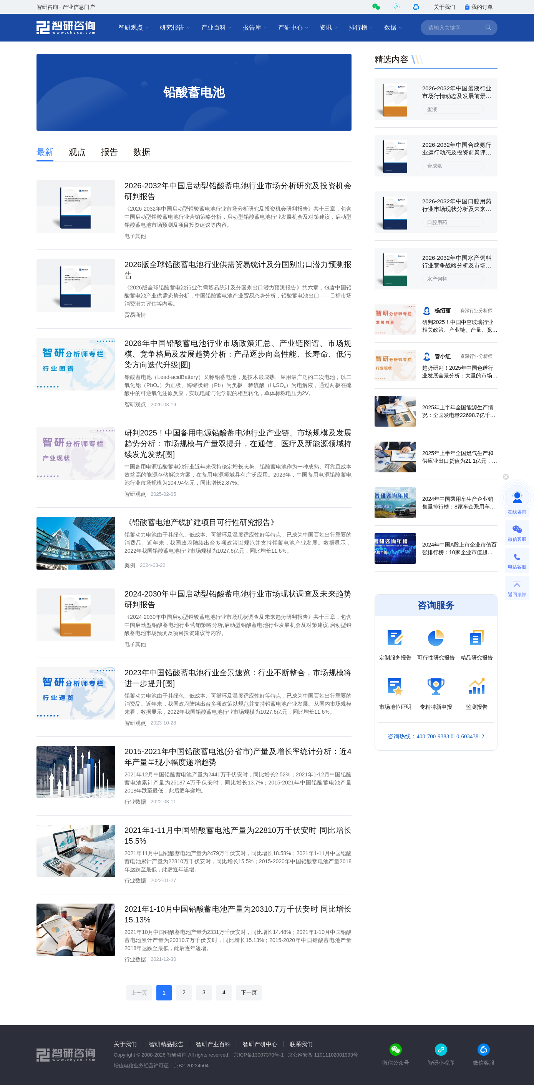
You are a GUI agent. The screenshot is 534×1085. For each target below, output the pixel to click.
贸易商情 (135, 315)
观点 (77, 152)
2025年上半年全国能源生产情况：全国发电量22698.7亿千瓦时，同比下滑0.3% (459, 415)
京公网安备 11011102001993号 (323, 1055)
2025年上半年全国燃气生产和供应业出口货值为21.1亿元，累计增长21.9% (459, 461)
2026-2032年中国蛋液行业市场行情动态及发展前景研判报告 (456, 96)
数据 (393, 28)
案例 (129, 565)
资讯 (329, 28)
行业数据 (135, 802)
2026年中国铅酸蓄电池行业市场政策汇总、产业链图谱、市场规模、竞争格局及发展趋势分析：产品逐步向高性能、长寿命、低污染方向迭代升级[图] (238, 354)
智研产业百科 (213, 1044)
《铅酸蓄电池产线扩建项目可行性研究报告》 (201, 522)
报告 (109, 152)
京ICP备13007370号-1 (259, 1055)
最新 (44, 152)
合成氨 (434, 166)
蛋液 (432, 109)
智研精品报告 (166, 1044)
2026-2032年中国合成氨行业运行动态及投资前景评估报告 (456, 152)
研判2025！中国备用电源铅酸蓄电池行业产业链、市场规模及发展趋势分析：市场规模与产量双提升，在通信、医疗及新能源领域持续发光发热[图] (238, 444)
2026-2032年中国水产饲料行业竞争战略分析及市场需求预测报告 (456, 265)
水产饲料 (437, 279)
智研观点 (133, 28)
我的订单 (478, 7)
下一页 (249, 992)
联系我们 (301, 1044)
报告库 (255, 28)
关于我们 (444, 7)
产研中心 (293, 28)
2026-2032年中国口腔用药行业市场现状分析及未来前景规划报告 (456, 209)
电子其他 (135, 236)
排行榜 (361, 28)
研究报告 (175, 28)
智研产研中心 (260, 1044)
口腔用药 (437, 222)
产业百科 (216, 28)
